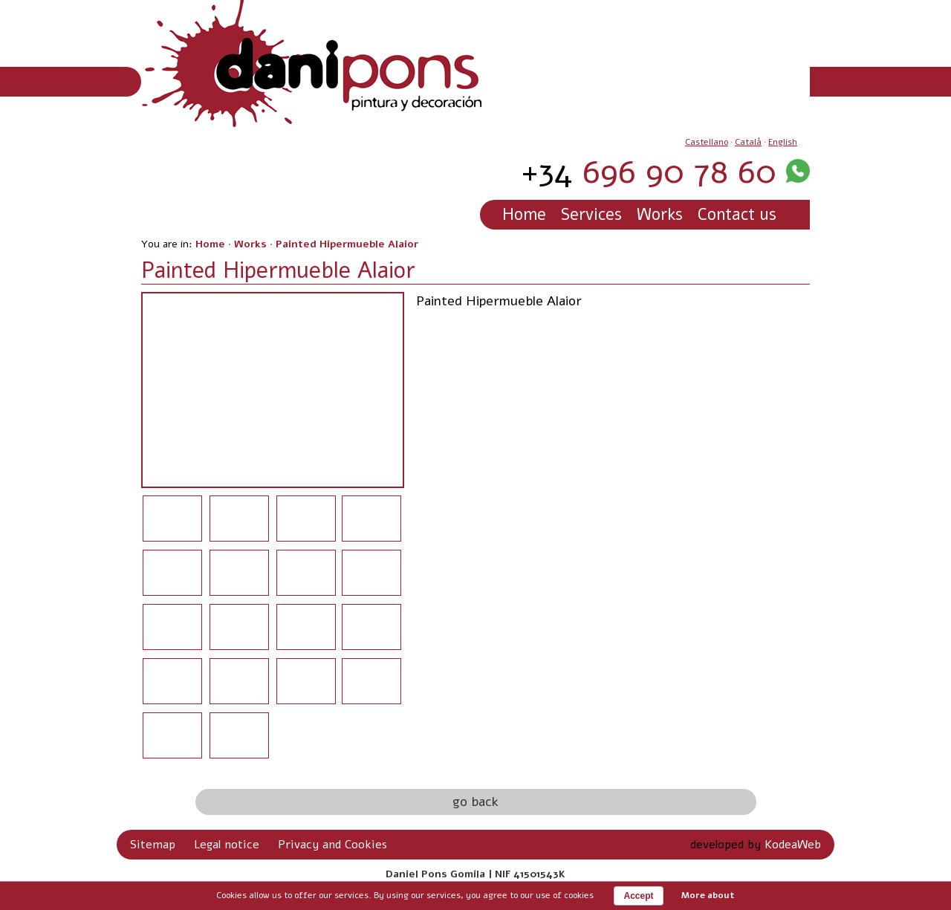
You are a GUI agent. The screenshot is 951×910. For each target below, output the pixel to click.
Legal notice (226, 844)
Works (660, 215)
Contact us (737, 215)
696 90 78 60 (648, 172)
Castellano (706, 142)
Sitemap (152, 844)
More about (708, 895)
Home (524, 215)
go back (475, 801)
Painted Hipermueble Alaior (347, 244)
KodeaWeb (793, 844)
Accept (638, 896)
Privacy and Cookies (332, 844)
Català (748, 142)
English (782, 142)
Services (591, 215)
